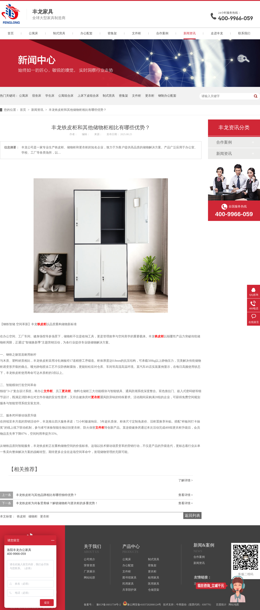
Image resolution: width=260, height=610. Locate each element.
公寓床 (33, 33)
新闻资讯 (190, 33)
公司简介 (89, 559)
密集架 (112, 33)
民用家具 (128, 583)
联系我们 (244, 33)
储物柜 (32, 516)
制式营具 (59, 33)
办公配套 (86, 33)
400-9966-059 (235, 18)
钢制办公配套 (167, 95)
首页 (11, 33)
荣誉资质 (89, 565)
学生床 (49, 95)
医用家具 (153, 583)
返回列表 (192, 515)
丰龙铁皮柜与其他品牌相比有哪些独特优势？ (46, 495)
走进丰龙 (217, 33)
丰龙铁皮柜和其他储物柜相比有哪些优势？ (77, 109)
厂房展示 (89, 571)
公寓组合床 (65, 95)
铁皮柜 (41, 324)
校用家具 (153, 577)
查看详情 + (185, 495)
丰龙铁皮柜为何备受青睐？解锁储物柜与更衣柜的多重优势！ (57, 503)
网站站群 (89, 577)
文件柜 (136, 33)
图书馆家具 (129, 577)
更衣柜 (149, 95)
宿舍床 (36, 95)
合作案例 (162, 33)
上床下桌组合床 (88, 95)
